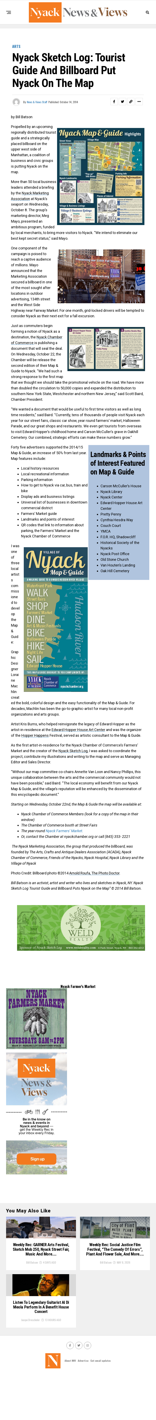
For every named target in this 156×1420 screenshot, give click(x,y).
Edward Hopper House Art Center (78, 730)
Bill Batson (32, 1288)
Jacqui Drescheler (30, 1365)
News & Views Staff (37, 102)
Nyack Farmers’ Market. (64, 831)
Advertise (83, 1406)
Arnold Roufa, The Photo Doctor (94, 873)
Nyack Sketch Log (73, 751)
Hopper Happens (35, 735)
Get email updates (100, 1406)
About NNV (70, 1406)
